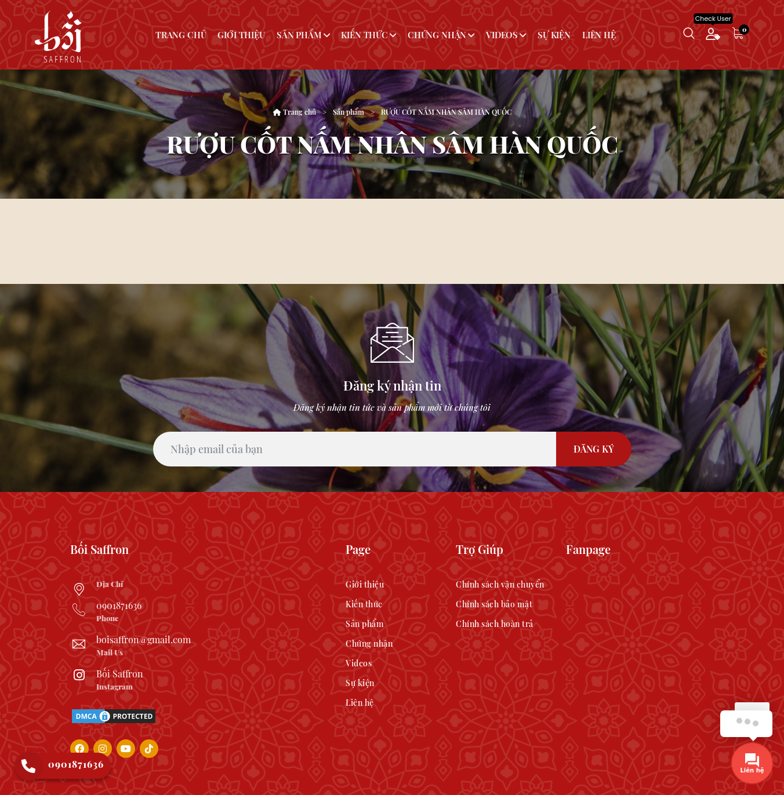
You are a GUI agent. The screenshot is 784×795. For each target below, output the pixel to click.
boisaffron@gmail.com (143, 639)
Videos (502, 35)
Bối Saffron (119, 674)
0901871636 (118, 605)
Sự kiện (554, 35)
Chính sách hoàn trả (494, 623)
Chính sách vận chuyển (500, 584)
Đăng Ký (594, 449)
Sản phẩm (299, 35)
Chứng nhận (437, 35)
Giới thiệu (240, 35)
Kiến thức (364, 35)
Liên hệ (599, 35)
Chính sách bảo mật (494, 604)
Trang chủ (180, 35)
